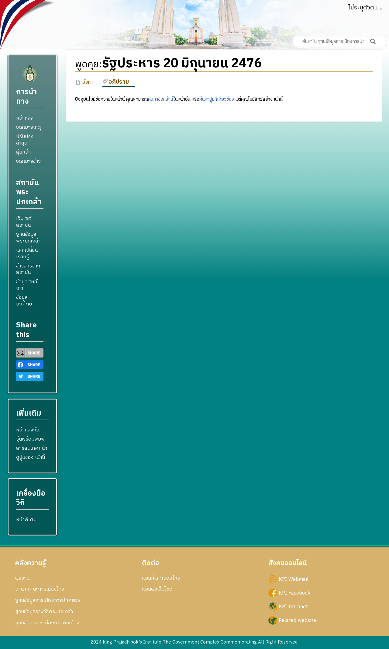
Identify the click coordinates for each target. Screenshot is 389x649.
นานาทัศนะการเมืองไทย (39, 589)
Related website (297, 620)
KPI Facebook (294, 592)
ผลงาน (22, 578)
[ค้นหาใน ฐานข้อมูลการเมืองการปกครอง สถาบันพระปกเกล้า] (339, 41)
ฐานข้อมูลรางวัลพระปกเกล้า (44, 611)
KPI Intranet (293, 606)
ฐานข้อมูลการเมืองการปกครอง (47, 600)
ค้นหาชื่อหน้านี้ (160, 99)
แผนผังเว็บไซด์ (157, 589)
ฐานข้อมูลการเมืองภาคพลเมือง (47, 623)
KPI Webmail (293, 579)
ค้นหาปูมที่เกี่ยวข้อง (216, 99)
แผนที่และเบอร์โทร (161, 578)
